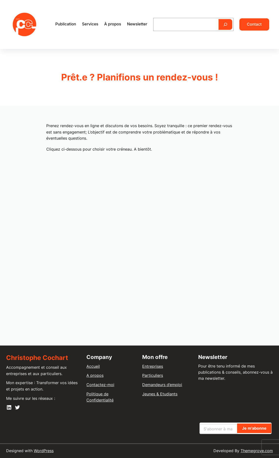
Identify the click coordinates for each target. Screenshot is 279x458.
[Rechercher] (225, 24)
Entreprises (152, 366)
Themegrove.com (257, 450)
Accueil (93, 366)
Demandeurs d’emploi (162, 384)
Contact (254, 24)
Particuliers (152, 375)
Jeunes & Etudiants (159, 393)
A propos (95, 375)
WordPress (44, 450)
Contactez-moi (100, 384)
